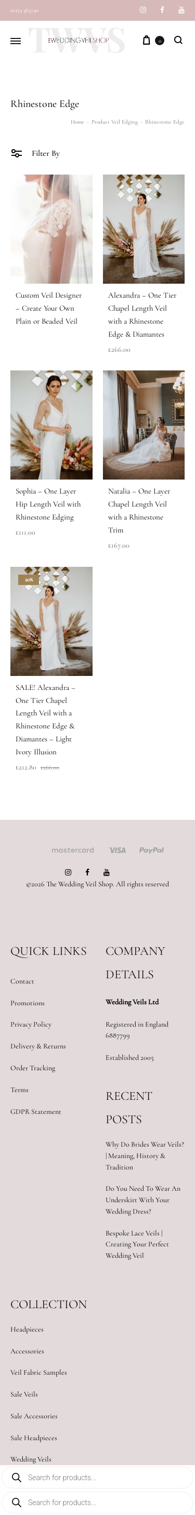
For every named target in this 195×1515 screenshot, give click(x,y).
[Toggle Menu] (15, 41)
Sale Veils (24, 1394)
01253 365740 (24, 10)
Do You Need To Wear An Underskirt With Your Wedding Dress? (143, 1200)
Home (77, 121)
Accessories (27, 1351)
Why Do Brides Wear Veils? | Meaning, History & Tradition (145, 1156)
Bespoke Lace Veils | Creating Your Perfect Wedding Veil (137, 1244)
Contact (22, 981)
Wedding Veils (30, 1459)
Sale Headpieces (33, 1437)
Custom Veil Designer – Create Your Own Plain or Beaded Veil (49, 308)
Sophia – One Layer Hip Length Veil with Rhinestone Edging (48, 504)
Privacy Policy (30, 1024)
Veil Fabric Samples (38, 1372)
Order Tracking (32, 1068)
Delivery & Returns (38, 1046)
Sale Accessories (34, 1416)
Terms (19, 1089)
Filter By (35, 153)
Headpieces (27, 1329)
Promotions (27, 1003)
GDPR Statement (35, 1111)
